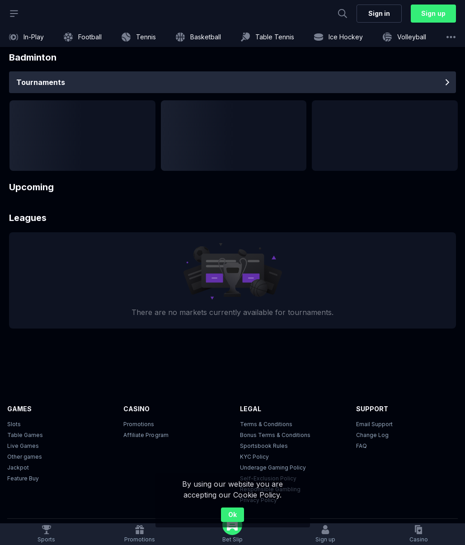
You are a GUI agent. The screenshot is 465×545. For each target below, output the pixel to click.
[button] (418, 534)
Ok (232, 514)
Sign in (379, 13)
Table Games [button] (25, 435)
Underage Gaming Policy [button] (273, 467)
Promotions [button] (138, 424)
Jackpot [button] (18, 467)
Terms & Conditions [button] (266, 424)
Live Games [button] (23, 445)
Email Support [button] (374, 424)
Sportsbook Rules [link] (264, 445)
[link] (26, 37)
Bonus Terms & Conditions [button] (275, 435)
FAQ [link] (361, 445)
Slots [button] (14, 424)
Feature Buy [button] (23, 478)
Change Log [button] (372, 435)
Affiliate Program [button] (145, 435)
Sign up (433, 13)
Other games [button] (24, 456)
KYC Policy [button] (254, 456)
